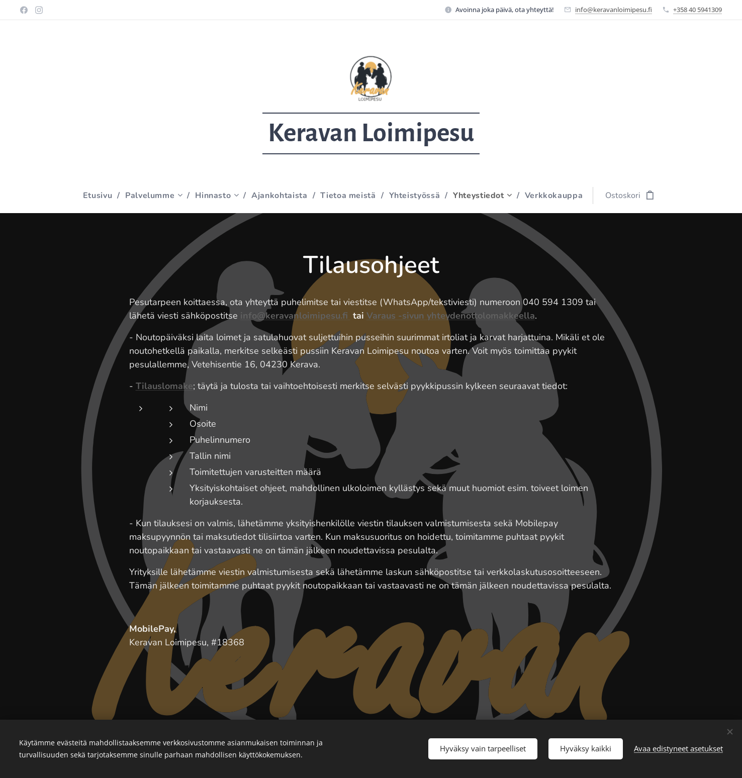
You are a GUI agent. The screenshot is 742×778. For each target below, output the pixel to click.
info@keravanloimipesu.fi (613, 9)
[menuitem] (98, 195)
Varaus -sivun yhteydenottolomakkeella (450, 316)
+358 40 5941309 (697, 9)
